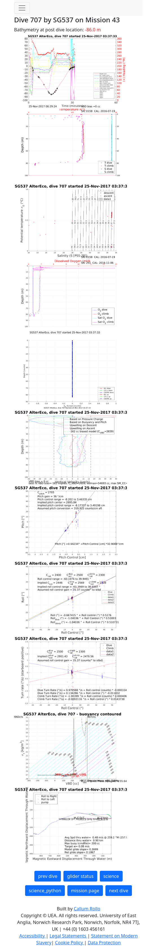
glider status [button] (80, 876)
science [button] (111, 876)
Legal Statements (68, 936)
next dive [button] (118, 890)
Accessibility (32, 936)
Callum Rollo (87, 909)
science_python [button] (45, 890)
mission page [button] (85, 890)
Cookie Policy (69, 942)
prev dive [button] (47, 876)
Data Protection (104, 942)
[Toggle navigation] (22, 8)
